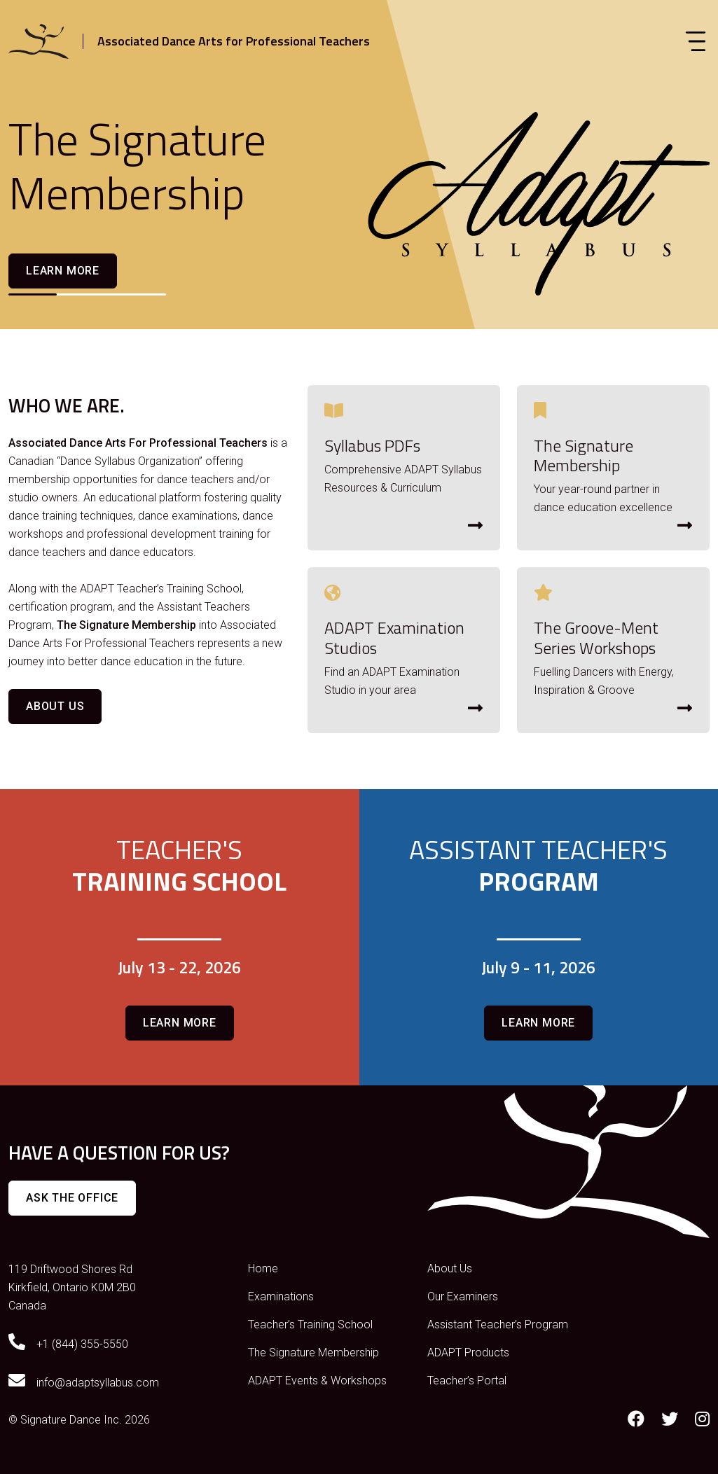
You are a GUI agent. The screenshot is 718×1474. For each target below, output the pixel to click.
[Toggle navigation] (696, 41)
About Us (55, 706)
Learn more (62, 270)
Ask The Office (72, 1197)
